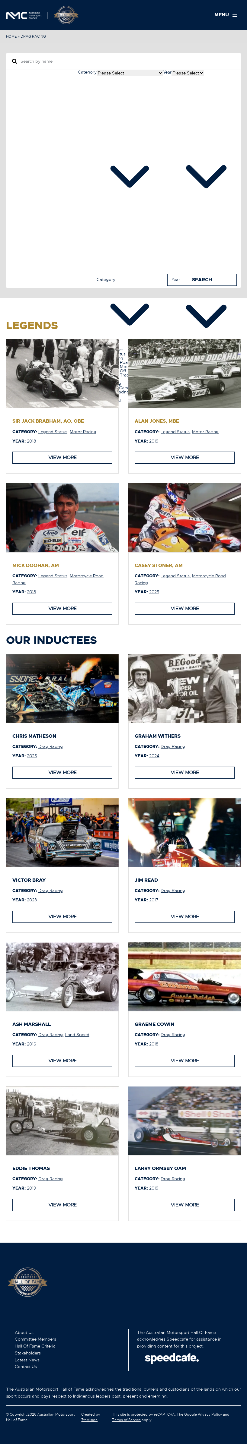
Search (202, 279)
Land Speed (77, 1034)
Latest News (27, 1359)
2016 (31, 1043)
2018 (31, 440)
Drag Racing (50, 746)
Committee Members (35, 1339)
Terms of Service (126, 1419)
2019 (154, 440)
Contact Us (26, 1366)
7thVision (89, 1419)
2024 (154, 755)
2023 (32, 899)
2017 (153, 899)
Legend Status (52, 431)
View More (62, 457)
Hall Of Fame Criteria (35, 1345)
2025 (154, 591)
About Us (24, 1332)
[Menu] (227, 15)
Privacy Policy (210, 1414)
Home (11, 36)
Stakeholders (28, 1352)
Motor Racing (83, 431)
